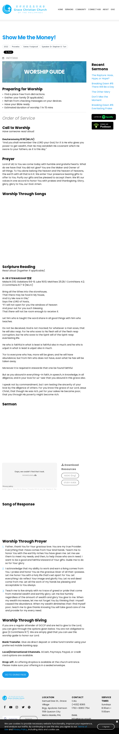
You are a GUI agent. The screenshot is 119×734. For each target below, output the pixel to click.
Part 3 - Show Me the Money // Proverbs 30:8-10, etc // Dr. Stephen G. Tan (32, 489)
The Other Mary (101, 92)
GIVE (113, 9)
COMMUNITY (80, 9)
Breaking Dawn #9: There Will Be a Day (103, 85)
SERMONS (69, 9)
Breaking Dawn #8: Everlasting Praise (103, 106)
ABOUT (106, 9)
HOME (60, 9)
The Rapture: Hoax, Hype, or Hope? (102, 77)
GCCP (4, 489)
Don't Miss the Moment (100, 98)
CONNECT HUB (94, 9)
